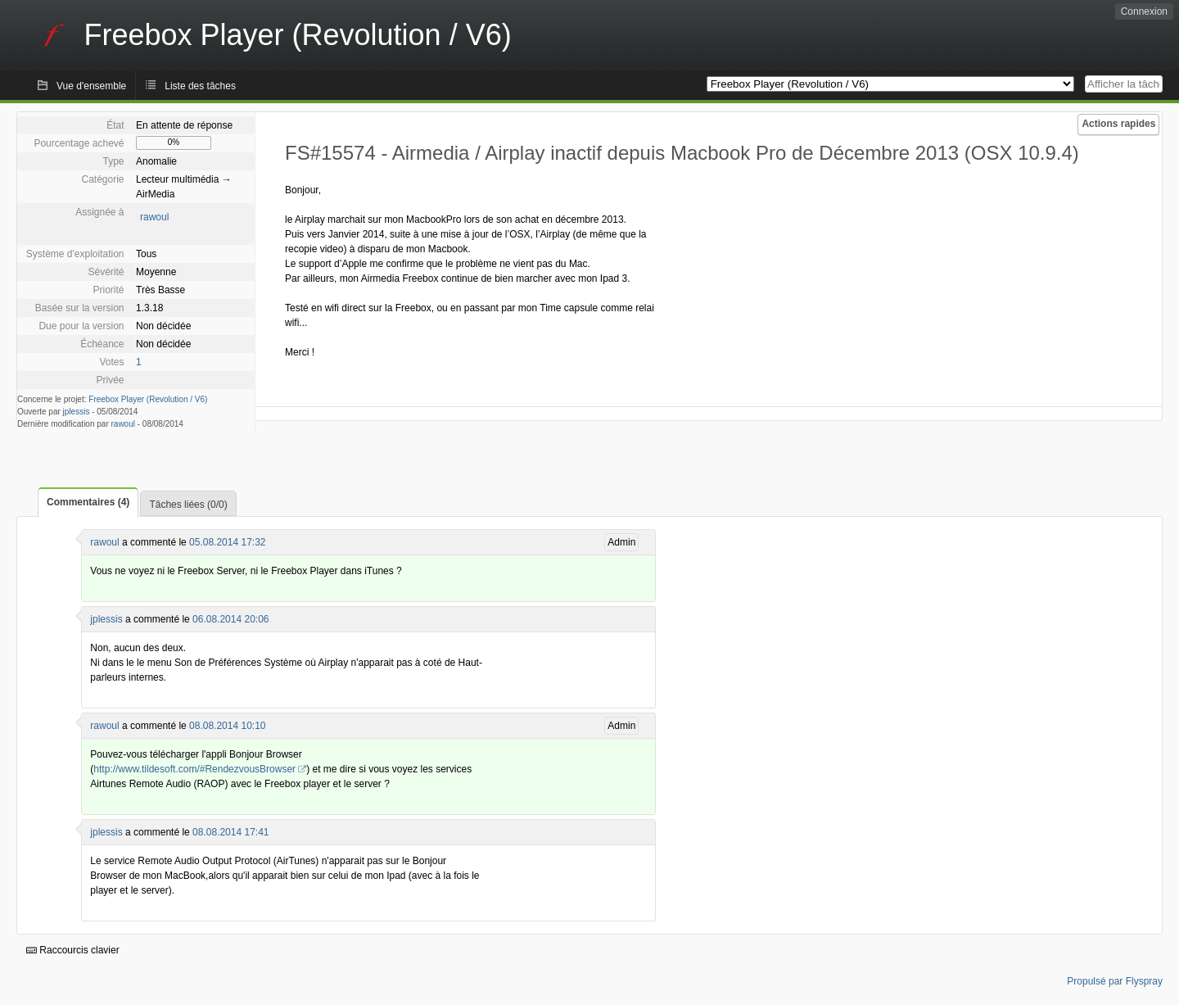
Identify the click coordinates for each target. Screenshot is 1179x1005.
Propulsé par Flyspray (1115, 981)
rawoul (154, 217)
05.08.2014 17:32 (227, 542)
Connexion (1144, 11)
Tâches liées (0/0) (188, 504)
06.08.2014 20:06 (230, 619)
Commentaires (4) (88, 502)
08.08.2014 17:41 (230, 832)
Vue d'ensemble (91, 86)
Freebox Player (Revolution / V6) (147, 399)
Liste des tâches (200, 86)
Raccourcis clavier (73, 950)
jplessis (76, 411)
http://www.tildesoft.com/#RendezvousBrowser (194, 769)
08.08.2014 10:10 (227, 725)
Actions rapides (1118, 123)
